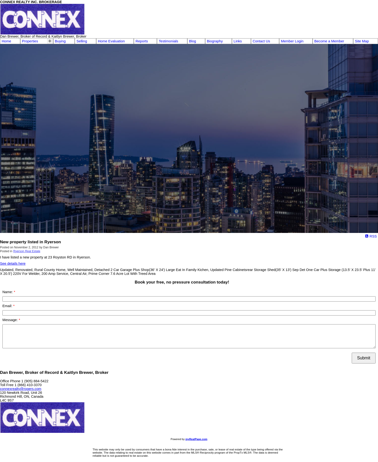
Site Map (362, 41)
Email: (7, 306)
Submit (363, 358)
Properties (30, 41)
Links (238, 41)
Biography (215, 41)
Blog (192, 41)
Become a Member (329, 41)
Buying (60, 41)
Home (6, 41)
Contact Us (261, 41)
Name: (8, 292)
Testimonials (168, 41)
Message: (10, 320)
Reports (141, 41)
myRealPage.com (196, 439)
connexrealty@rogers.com (20, 389)
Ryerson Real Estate (26, 251)
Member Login (292, 41)
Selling (81, 41)
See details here (13, 263)
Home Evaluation (111, 41)
